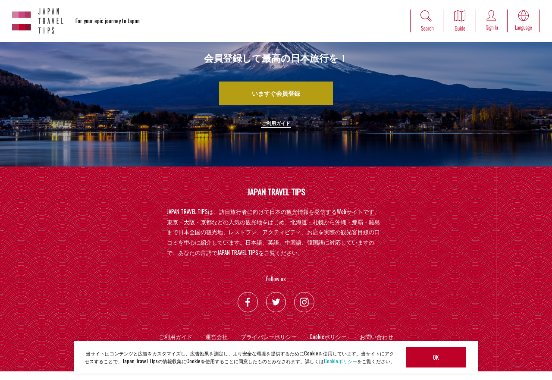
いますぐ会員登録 (276, 95)
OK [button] (436, 357)
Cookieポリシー (340, 361)
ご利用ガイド (276, 130)
